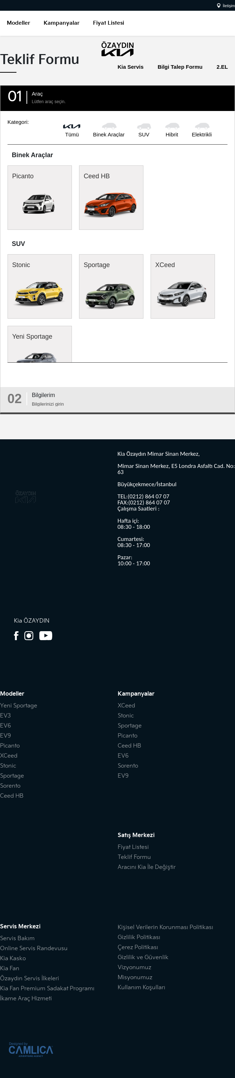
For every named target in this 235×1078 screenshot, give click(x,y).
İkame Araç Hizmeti (26, 998)
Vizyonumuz (134, 967)
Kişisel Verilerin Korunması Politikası (165, 927)
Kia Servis (131, 67)
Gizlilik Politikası (139, 937)
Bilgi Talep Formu (180, 67)
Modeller (18, 23)
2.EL (222, 67)
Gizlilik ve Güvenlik (143, 957)
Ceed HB (111, 198)
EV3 (5, 715)
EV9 (5, 736)
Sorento (10, 786)
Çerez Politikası (138, 947)
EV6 (5, 725)
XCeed (183, 286)
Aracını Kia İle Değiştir (147, 867)
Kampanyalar (61, 23)
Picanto (40, 195)
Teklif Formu (134, 857)
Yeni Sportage (40, 355)
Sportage (111, 286)
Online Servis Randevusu (34, 948)
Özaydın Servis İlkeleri (29, 978)
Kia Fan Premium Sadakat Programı (47, 988)
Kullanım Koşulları (141, 987)
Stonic (40, 286)
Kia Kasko (13, 958)
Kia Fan (9, 968)
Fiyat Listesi (108, 23)
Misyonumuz (135, 977)
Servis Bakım (17, 938)
